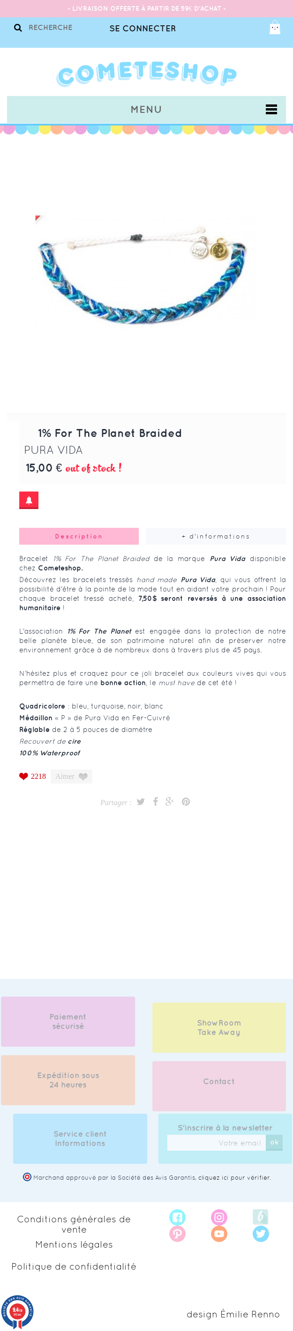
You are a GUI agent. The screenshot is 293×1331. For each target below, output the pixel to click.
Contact (219, 1086)
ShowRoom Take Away (219, 1032)
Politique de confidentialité (73, 1266)
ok (279, 1142)
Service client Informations (85, 1138)
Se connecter (142, 28)
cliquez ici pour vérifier (234, 1177)
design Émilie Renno (233, 1314)
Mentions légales (74, 1244)
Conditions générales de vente (74, 1224)
